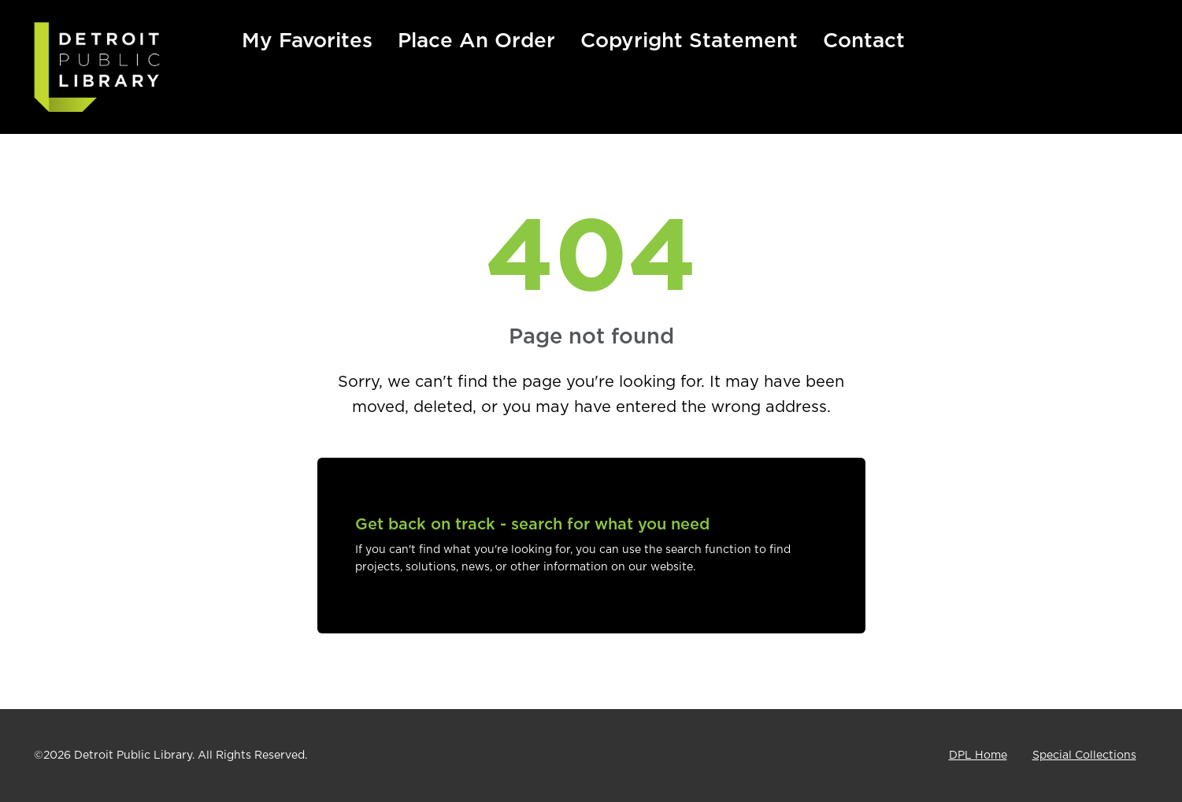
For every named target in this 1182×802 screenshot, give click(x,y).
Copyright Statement (689, 41)
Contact (864, 41)
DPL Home (978, 755)
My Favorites (307, 41)
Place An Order (476, 41)
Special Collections (1084, 755)
